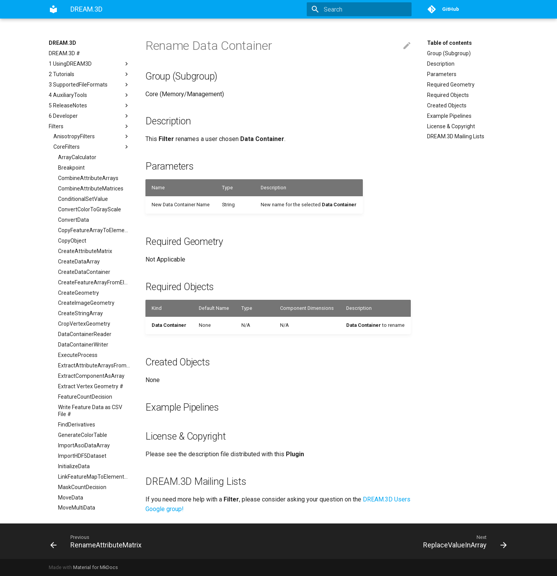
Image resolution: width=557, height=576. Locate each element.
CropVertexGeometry (84, 324)
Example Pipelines (449, 116)
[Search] (366, 9)
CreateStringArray (80, 313)
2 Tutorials (89, 74)
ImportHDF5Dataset (82, 456)
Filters (89, 126)
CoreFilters (91, 146)
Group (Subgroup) (449, 53)
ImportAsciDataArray (84, 445)
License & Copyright (451, 126)
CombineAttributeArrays (88, 178)
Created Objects (446, 105)
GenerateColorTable (82, 435)
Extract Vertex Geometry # (90, 386)
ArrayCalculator (77, 157)
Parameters (441, 74)
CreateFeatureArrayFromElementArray (94, 282)
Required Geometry (451, 85)
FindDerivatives (76, 424)
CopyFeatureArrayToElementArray (94, 230)
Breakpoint (71, 168)
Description (440, 64)
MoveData (70, 497)
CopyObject (72, 241)
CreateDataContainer (84, 272)
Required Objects (448, 95)
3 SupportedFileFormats (89, 84)
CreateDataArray (79, 261)
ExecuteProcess (77, 355)
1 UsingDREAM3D (89, 63)
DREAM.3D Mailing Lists (455, 136)
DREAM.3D (62, 43)
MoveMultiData (76, 508)
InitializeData (74, 466)
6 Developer (89, 115)
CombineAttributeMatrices (90, 188)
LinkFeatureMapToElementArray (94, 477)
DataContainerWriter (83, 345)
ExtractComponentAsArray (91, 376)
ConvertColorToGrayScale (89, 209)
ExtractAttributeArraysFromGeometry (94, 365)
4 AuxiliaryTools (89, 95)
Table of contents (449, 43)
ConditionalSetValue (83, 199)
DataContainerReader (84, 334)
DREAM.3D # (64, 53)
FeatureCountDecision (85, 397)
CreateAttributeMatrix (85, 251)
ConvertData (73, 220)
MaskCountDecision (82, 487)
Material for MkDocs (95, 567)
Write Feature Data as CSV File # (90, 410)
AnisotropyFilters (91, 136)
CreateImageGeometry (86, 303)
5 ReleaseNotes (89, 105)
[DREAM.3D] (53, 9)
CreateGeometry (78, 293)
